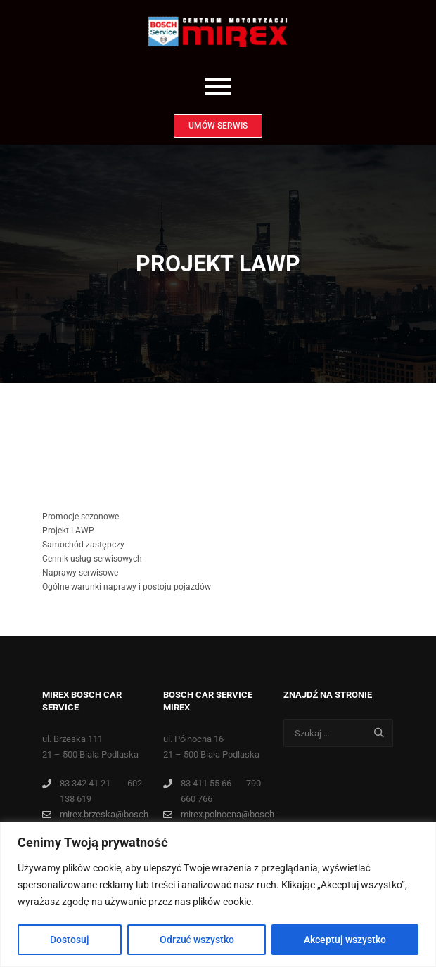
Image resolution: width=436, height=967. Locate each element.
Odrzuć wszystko (197, 939)
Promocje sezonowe (80, 516)
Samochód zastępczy (83, 545)
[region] (218, 894)
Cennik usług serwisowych (92, 559)
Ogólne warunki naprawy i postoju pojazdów (126, 587)
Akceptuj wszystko (345, 939)
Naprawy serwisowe (80, 573)
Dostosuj (69, 939)
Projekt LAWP (68, 531)
